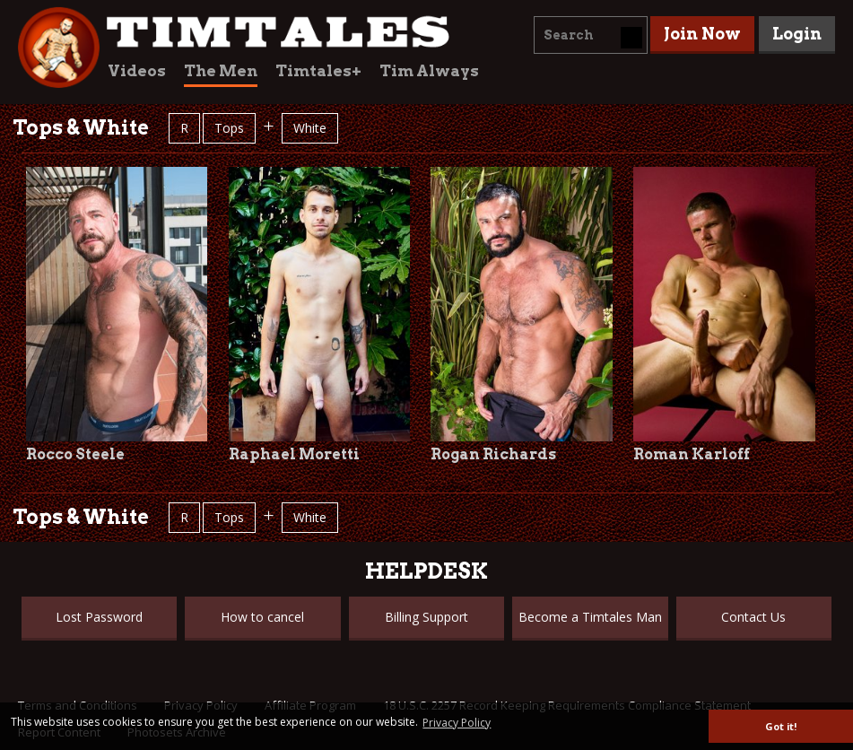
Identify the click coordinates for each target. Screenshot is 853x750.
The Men (220, 71)
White (309, 127)
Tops (229, 127)
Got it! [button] (780, 726)
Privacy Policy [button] (456, 722)
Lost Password (99, 616)
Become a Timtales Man (590, 616)
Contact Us (753, 616)
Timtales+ (318, 71)
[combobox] (591, 35)
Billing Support (426, 616)
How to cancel (262, 616)
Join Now (702, 33)
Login (797, 33)
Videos (137, 71)
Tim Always (429, 71)
